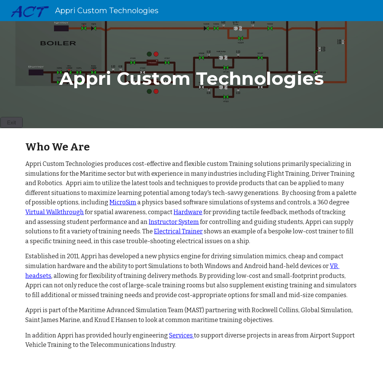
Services (181, 335)
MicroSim (122, 202)
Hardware (188, 212)
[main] (191, 74)
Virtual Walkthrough (54, 212)
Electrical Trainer (178, 231)
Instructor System (174, 221)
